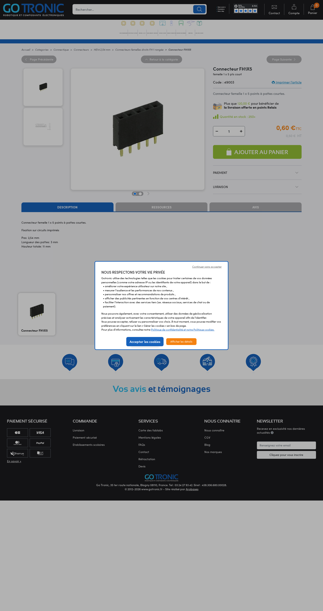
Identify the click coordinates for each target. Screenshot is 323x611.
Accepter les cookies (145, 341)
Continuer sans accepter (207, 266)
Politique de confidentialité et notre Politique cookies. (182, 329)
